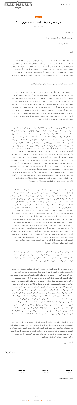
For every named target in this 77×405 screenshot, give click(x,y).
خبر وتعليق (38, 17)
